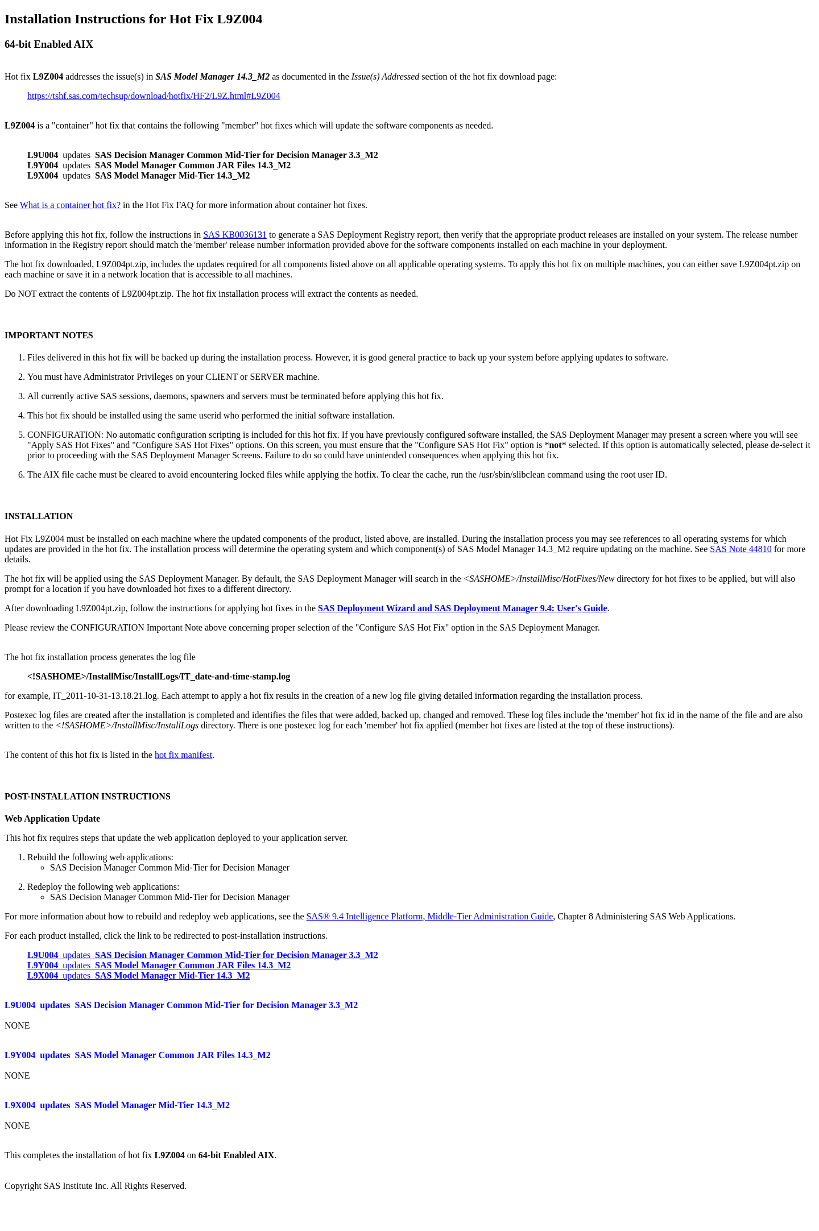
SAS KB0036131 (235, 234)
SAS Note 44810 (740, 549)
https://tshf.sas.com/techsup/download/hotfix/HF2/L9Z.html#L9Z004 (153, 96)
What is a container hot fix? (70, 205)
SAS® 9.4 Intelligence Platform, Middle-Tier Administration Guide (430, 916)
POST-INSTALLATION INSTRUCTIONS (88, 796)
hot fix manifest (183, 755)
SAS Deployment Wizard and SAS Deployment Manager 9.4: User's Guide (462, 608)
